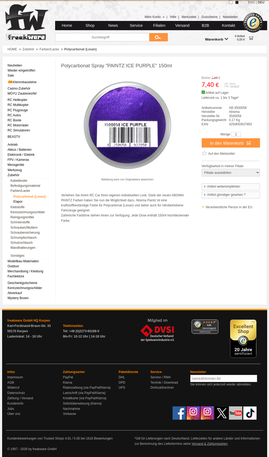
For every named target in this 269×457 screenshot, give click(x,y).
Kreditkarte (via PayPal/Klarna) (85, 398)
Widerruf (13, 387)
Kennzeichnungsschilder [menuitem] (28, 212)
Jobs (10, 409)
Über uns (13, 414)
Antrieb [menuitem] (13, 145)
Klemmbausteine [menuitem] (22, 82)
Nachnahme (71, 409)
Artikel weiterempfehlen (221, 186)
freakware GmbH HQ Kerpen (28, 320)
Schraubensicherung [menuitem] (25, 232)
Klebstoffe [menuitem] (18, 207)
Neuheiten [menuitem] (15, 65)
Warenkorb (216, 39)
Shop (90, 25)
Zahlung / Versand (20, 398)
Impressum (15, 377)
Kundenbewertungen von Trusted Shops (35, 438)
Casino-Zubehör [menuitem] (19, 88)
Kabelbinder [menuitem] (19, 181)
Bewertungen (103, 438)
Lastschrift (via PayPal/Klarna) (84, 393)
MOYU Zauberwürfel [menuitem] (22, 93)
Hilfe (173, 17)
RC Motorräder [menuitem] (18, 125)
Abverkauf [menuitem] (15, 293)
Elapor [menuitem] (18, 201)
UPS (122, 387)
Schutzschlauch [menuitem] (22, 243)
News (113, 25)
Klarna (67, 382)
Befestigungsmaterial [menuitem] (25, 186)
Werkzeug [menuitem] (15, 170)
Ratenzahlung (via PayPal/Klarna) (87, 387)
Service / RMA (161, 377)
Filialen (159, 25)
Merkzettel (189, 17)
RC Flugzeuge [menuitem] (18, 110)
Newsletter (230, 17)
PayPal (68, 377)
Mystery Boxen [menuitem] (18, 298)
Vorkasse (69, 414)
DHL (122, 377)
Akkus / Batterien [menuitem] (20, 150)
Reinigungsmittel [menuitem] (22, 217)
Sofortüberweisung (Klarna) (82, 403)
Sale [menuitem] (11, 75)
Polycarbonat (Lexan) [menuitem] (30, 196)
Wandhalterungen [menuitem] (23, 248)
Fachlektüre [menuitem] (16, 276)
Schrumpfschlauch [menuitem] (24, 237)
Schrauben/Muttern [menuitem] (24, 227)
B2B (205, 25)
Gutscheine (209, 17)
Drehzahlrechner (162, 387)
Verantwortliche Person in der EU (229, 207)
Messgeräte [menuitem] (16, 165)
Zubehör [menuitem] (14, 175)
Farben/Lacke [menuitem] (20, 191)
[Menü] (215, 323)
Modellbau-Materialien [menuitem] (23, 261)
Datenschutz (16, 393)
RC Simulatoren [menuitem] (19, 130)
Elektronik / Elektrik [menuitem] (21, 155)
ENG (251, 2)
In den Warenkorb (230, 142)
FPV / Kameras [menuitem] (18, 160)
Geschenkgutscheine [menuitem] (22, 283)
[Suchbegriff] (102, 37)
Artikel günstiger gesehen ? (224, 195)
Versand (182, 25)
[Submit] (158, 37)
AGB (10, 382)
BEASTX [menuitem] (14, 137)
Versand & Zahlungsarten (209, 444)
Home (67, 25)
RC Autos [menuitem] (14, 115)
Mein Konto (155, 17)
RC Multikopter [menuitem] (18, 105)
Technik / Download (164, 382)
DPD (122, 382)
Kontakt (228, 25)
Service (136, 25)
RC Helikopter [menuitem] (18, 100)
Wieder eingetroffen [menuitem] (22, 70)
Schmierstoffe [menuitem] (20, 222)
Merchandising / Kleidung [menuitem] (25, 271)
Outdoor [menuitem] (13, 266)
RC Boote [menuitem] (14, 120)
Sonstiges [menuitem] (18, 256)
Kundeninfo (15, 403)
